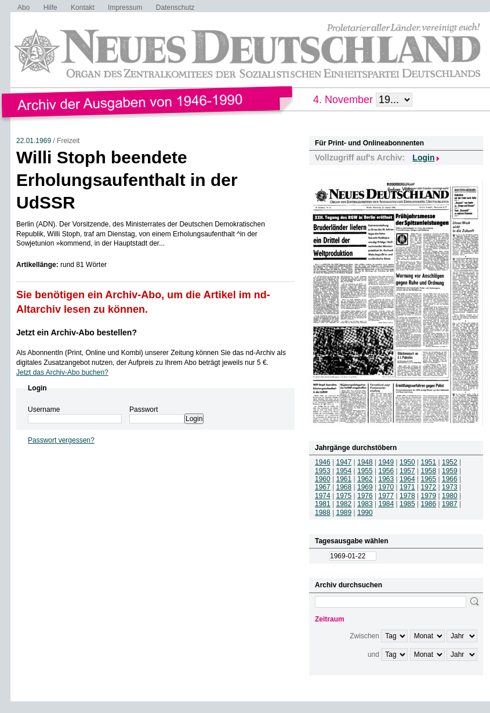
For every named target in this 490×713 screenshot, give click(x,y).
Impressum (125, 7)
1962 (365, 479)
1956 (386, 471)
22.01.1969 (33, 141)
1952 (450, 462)
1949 (386, 462)
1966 (450, 479)
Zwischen (364, 636)
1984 (386, 504)
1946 (323, 462)
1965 (429, 479)
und (373, 654)
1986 (429, 504)
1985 (407, 504)
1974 (323, 496)
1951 (429, 462)
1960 (323, 479)
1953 (323, 471)
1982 (344, 504)
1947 (344, 462)
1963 (386, 479)
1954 (344, 471)
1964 (407, 479)
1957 (407, 471)
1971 (407, 487)
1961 (344, 479)
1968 (344, 487)
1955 (365, 471)
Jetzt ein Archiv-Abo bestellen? (76, 332)
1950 (407, 462)
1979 (429, 496)
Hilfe (50, 7)
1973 (450, 487)
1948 (365, 462)
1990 (365, 513)
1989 (344, 513)
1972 (429, 487)
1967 (323, 487)
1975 (344, 496)
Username (44, 409)
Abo (23, 7)
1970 (386, 487)
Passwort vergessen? (61, 440)
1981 (323, 504)
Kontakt (83, 7)
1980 (450, 496)
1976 (365, 496)
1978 (407, 496)
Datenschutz (175, 7)
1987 (450, 504)
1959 (450, 471)
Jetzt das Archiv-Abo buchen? (62, 372)
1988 (323, 513)
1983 (365, 504)
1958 (429, 471)
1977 (386, 496)
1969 (365, 487)
